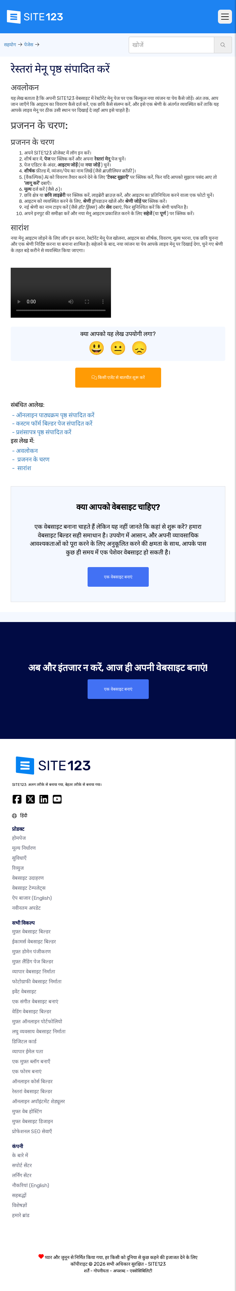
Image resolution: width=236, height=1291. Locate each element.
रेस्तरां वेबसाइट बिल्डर (32, 1092)
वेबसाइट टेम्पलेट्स (28, 888)
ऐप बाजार (32, 898)
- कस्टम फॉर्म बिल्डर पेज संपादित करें (51, 423)
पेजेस (28, 45)
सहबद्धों (19, 1195)
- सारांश (21, 468)
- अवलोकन (24, 451)
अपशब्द (119, 1270)
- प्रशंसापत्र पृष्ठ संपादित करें (41, 432)
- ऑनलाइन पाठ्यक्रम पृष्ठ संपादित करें (52, 415)
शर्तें (86, 1270)
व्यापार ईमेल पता (27, 1052)
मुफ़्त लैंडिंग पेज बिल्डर (32, 962)
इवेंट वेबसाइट (24, 992)
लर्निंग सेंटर (21, 1175)
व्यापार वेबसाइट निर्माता (33, 972)
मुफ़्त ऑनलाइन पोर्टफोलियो (37, 1022)
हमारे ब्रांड (20, 1215)
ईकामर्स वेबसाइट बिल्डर (34, 942)
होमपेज (19, 838)
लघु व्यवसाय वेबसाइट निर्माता (39, 1032)
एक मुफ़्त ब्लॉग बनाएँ (31, 1062)
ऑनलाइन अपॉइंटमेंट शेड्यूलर (38, 1102)
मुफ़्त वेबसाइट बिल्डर (31, 932)
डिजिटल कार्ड (24, 1042)
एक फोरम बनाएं (26, 1072)
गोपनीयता (101, 1270)
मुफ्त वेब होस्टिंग (27, 1112)
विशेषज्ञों (19, 1205)
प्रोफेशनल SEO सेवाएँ (32, 1131)
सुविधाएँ (19, 858)
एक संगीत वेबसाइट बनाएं (35, 1002)
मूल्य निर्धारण (24, 848)
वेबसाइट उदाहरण (28, 878)
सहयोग (10, 45)
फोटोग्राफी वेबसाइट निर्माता (37, 982)
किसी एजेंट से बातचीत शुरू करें (118, 377)
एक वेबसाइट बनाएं (118, 576)
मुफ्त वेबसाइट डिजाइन (32, 1122)
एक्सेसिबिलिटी (141, 1270)
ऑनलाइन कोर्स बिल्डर (32, 1082)
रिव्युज (18, 868)
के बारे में (20, 1155)
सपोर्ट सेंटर (22, 1165)
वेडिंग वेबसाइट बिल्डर (31, 1012)
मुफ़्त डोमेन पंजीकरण (31, 952)
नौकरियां (30, 1185)
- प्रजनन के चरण (30, 459)
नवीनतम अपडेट (26, 908)
